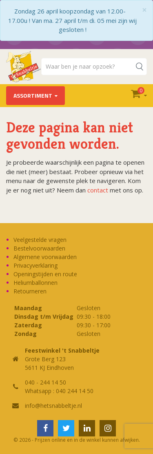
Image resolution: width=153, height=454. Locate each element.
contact (97, 190)
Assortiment (32, 95)
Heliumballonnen (35, 282)
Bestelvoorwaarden (39, 248)
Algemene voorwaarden (45, 257)
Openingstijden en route (45, 274)
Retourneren (30, 291)
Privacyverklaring (35, 265)
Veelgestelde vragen (40, 240)
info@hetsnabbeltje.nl (53, 405)
